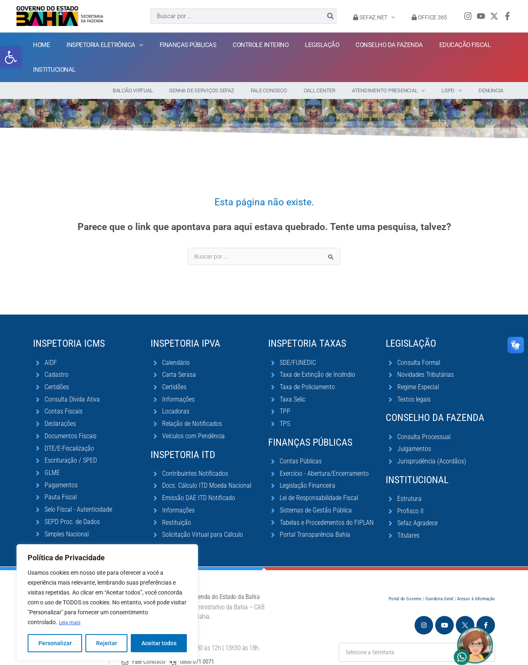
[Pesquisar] (340, 16)
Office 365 (432, 17)
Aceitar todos (159, 630)
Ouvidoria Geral (439, 575)
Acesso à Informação (476, 575)
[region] (107, 590)
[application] (398, 17)
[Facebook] (507, 16)
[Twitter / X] (494, 16)
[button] (10, 45)
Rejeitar (106, 630)
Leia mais (71, 610)
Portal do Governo (405, 575)
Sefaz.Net (381, 17)
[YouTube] (481, 16)
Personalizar (55, 630)
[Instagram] (468, 16)
